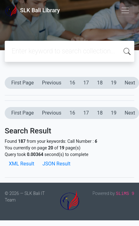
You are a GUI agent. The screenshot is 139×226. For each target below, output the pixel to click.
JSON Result (56, 164)
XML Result (21, 164)
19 (113, 83)
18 (100, 83)
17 (86, 83)
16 (72, 83)
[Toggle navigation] (125, 10)
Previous (51, 83)
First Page (22, 83)
